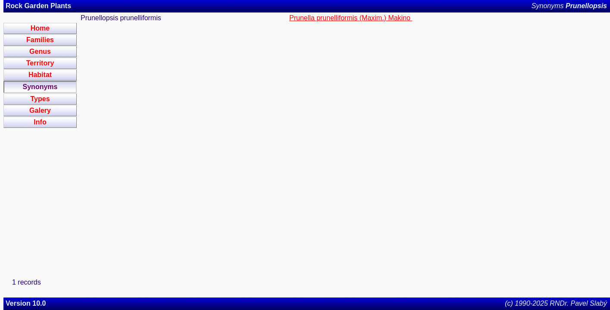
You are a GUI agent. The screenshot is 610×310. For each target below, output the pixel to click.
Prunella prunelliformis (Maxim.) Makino (350, 18)
